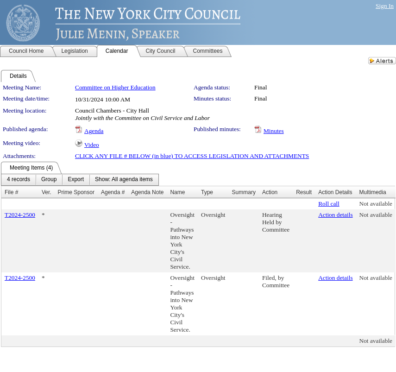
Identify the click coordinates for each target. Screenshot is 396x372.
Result (304, 192)
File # (11, 192)
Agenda (93, 130)
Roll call (328, 203)
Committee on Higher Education (115, 87)
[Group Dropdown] (49, 179)
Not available (375, 203)
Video (91, 144)
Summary (244, 192)
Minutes (274, 130)
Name (177, 192)
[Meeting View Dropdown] (123, 179)
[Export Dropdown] (75, 179)
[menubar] (80, 180)
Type (207, 192)
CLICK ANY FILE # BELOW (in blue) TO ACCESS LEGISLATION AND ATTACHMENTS (192, 155)
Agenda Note (147, 192)
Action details (335, 214)
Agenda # (113, 192)
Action (269, 192)
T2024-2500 (20, 214)
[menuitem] (18, 179)
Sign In (385, 5)
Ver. (46, 192)
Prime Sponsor (76, 192)
